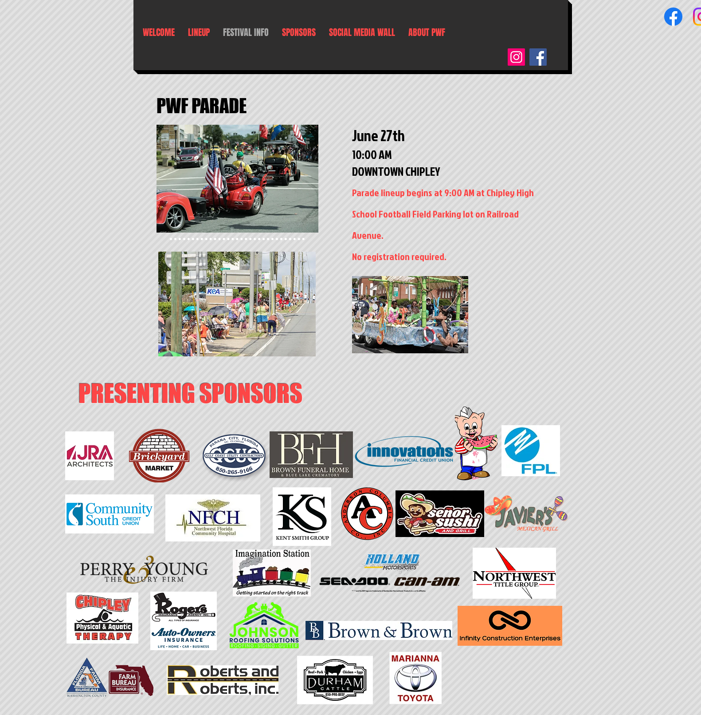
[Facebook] (673, 16)
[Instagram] (516, 57)
